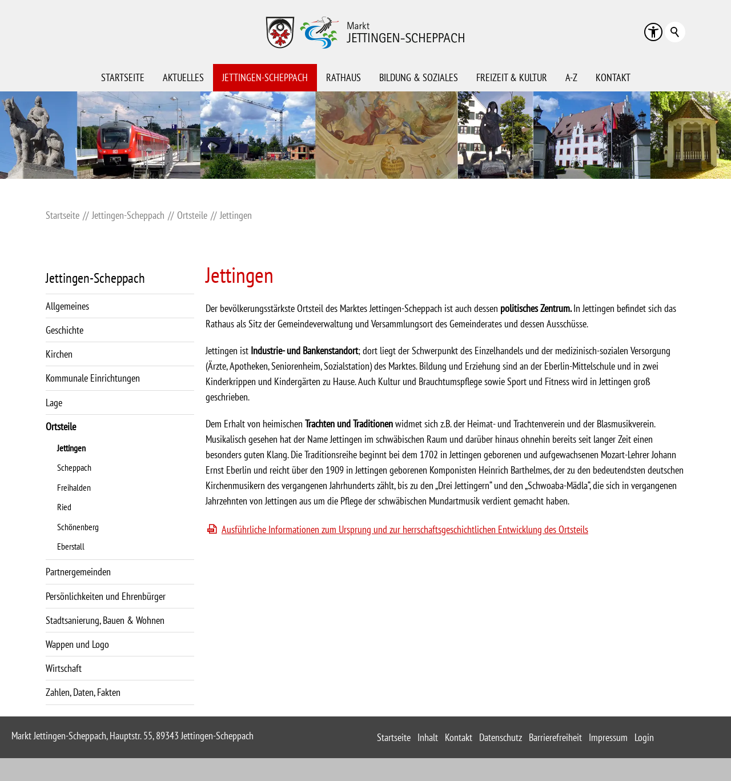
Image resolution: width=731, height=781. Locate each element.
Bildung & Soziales (418, 77)
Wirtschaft (64, 668)
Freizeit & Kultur (511, 77)
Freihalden (74, 487)
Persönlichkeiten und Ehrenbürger (106, 596)
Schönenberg (78, 526)
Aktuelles (183, 77)
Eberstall (71, 546)
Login (644, 737)
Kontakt (613, 77)
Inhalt (427, 737)
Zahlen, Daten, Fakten (83, 692)
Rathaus (343, 77)
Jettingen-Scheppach (265, 77)
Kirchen (59, 354)
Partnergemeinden (78, 571)
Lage (54, 402)
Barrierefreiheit (555, 737)
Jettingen (71, 448)
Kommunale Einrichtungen (93, 378)
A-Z (571, 77)
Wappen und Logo (77, 644)
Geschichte (64, 330)
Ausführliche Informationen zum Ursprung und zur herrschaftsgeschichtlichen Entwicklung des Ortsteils (405, 529)
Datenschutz (500, 737)
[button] (653, 32)
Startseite (122, 77)
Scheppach (74, 467)
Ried (64, 506)
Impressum (608, 737)
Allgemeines (67, 306)
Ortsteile (61, 426)
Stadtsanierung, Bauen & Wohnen (105, 620)
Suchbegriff (675, 32)
